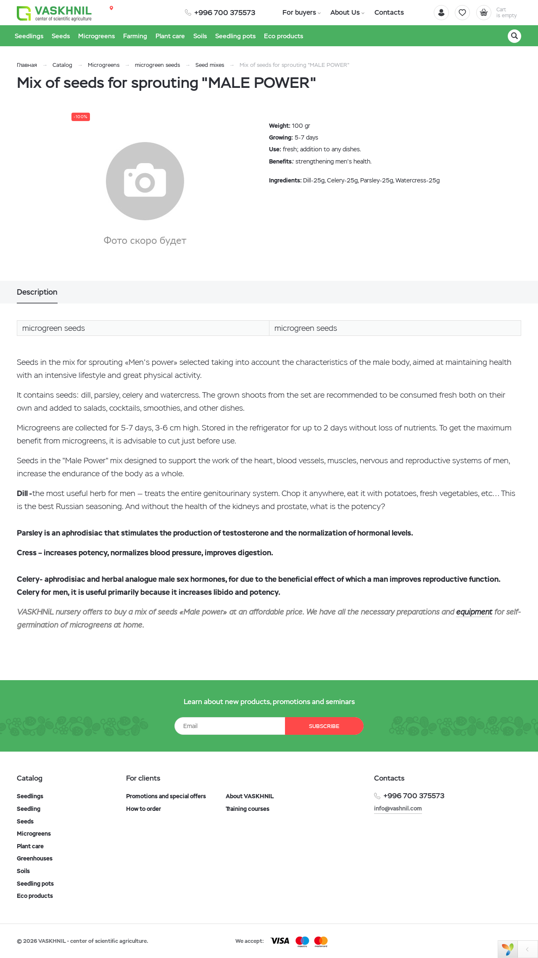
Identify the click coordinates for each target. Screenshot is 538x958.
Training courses (247, 809)
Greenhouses (35, 858)
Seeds (25, 821)
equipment (474, 612)
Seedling (28, 809)
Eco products (35, 896)
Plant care (30, 846)
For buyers (298, 12)
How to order (143, 809)
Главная (27, 65)
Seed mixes (209, 65)
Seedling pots (35, 883)
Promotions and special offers (166, 796)
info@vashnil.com (398, 808)
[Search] (514, 36)
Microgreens (103, 65)
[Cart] (497, 12)
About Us (343, 12)
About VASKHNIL (250, 796)
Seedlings (30, 796)
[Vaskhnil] (54, 13)
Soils (23, 871)
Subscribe (324, 726)
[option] (145, 194)
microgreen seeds (157, 65)
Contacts (386, 12)
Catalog (62, 65)
